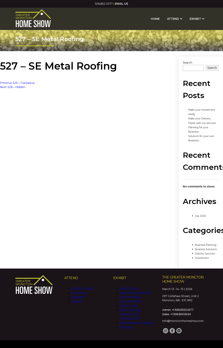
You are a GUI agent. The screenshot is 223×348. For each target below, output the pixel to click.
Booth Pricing (131, 301)
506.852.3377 (104, 3)
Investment (202, 257)
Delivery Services (205, 253)
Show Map (79, 293)
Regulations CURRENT (137, 323)
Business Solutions (206, 249)
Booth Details (131, 310)
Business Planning (205, 244)
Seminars (78, 297)
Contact (77, 301)
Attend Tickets (82, 288)
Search (187, 62)
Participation (130, 297)
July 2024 (200, 215)
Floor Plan (128, 306)
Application (129, 288)
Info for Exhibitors (135, 293)
